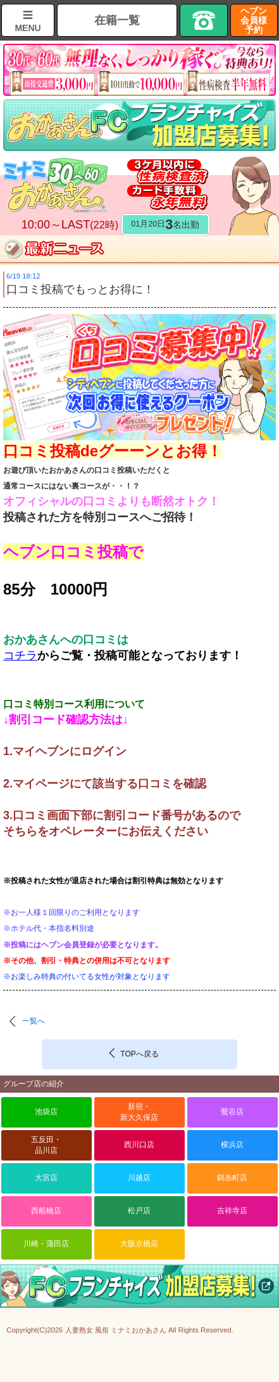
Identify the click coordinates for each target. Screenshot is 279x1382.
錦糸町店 (232, 1177)
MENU (27, 28)
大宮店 (46, 1177)
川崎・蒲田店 (46, 1243)
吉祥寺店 (232, 1210)
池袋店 (46, 1111)
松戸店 (139, 1210)
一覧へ (33, 1021)
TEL (203, 20)
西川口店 (139, 1144)
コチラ (20, 655)
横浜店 (232, 1144)
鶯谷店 (232, 1111)
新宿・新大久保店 (139, 1112)
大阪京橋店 (139, 1243)
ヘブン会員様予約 (253, 20)
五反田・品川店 (46, 1145)
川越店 (139, 1177)
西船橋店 (46, 1210)
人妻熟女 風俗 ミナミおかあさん (115, 1330)
